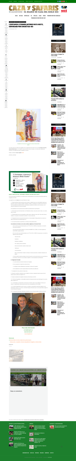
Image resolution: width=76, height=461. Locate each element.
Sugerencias (47, 453)
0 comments (59, 57)
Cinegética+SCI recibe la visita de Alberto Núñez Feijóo (19, 438)
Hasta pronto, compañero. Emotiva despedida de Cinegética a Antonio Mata (25, 342)
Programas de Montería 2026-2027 (38, 18)
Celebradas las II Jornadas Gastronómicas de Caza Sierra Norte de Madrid (61, 162)
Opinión (10, 1)
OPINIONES (58, 40)
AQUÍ (23, 152)
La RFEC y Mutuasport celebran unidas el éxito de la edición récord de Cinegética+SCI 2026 (20, 427)
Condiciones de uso (25, 453)
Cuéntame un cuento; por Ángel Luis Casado (40, 446)
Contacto (52, 453)
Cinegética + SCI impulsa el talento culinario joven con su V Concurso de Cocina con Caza (61, 147)
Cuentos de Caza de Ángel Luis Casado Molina (39, 433)
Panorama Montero (38, 1)
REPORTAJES (26, 16)
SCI (31, 16)
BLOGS (40, 16)
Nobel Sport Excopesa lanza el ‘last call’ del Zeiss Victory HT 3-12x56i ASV (61, 113)
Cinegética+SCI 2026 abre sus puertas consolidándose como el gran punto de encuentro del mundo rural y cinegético (20, 445)
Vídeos (44, 16)
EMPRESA (58, 85)
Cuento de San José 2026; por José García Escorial (61, 75)
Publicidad (42, 453)
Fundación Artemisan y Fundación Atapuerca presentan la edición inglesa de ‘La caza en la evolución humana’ (39, 427)
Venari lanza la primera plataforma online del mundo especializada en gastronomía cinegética (60, 154)
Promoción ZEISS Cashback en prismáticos (57, 99)
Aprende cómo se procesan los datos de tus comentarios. (34, 419)
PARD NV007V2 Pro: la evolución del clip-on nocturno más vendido (61, 105)
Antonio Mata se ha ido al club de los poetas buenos (20, 340)
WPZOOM (50, 457)
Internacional (21, 1)
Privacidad (37, 453)
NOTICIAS (21, 16)
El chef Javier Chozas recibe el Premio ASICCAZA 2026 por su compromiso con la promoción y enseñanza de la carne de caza (58, 140)
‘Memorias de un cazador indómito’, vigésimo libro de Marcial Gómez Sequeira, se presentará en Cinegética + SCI (40, 440)
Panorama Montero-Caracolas (53, 16)
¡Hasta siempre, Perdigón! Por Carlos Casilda (57, 54)
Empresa (15, 1)
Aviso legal (32, 453)
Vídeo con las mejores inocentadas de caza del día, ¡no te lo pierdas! (61, 426)
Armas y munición (29, 1)
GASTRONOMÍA (58, 124)
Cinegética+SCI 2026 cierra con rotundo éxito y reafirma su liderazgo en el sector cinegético (20, 433)
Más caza (35, 16)
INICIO (16, 16)
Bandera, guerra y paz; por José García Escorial (61, 67)
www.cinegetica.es (28, 333)
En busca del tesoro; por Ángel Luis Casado (61, 60)
